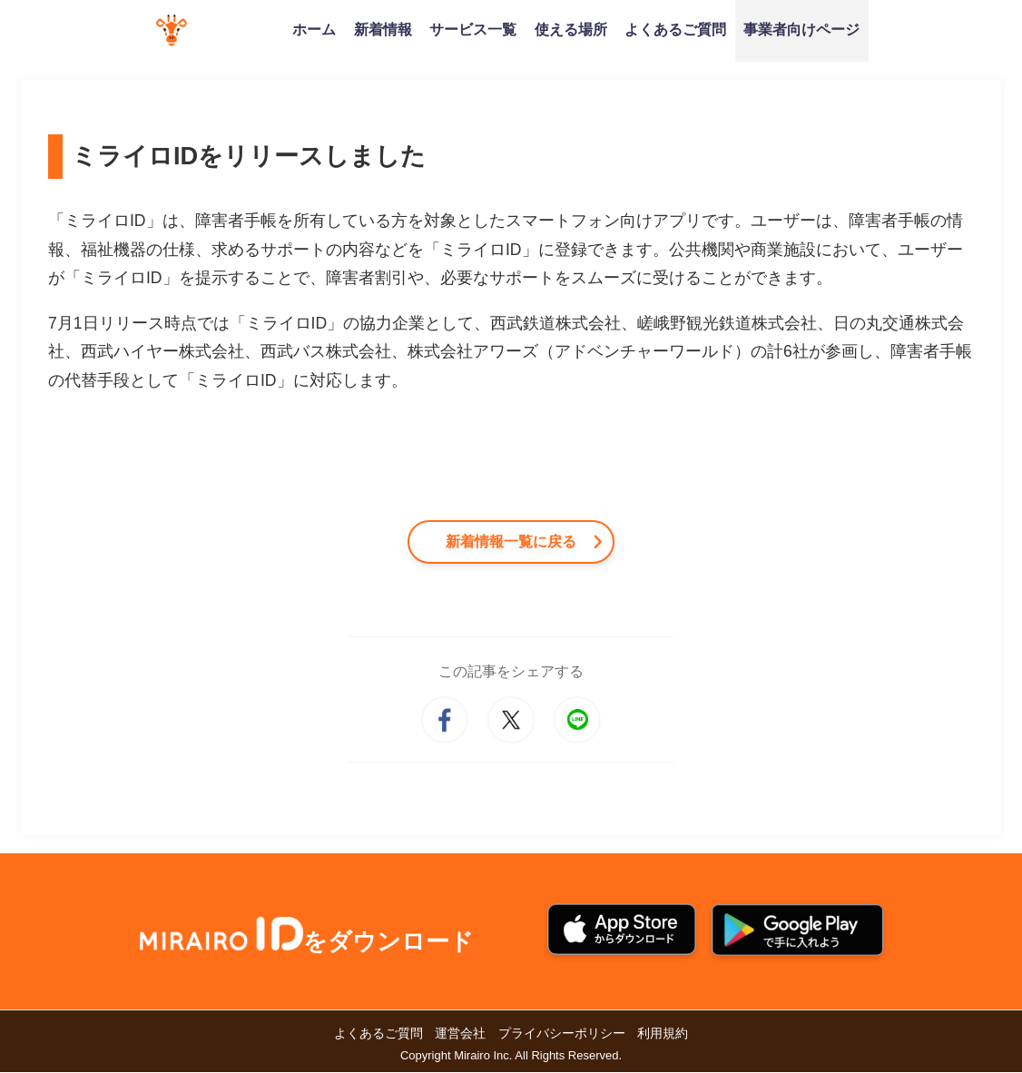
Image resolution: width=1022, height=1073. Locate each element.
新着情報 (383, 29)
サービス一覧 (472, 29)
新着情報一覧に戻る (511, 541)
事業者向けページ (801, 29)
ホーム (314, 29)
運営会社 (460, 1034)
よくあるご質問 (675, 29)
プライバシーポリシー (561, 1034)
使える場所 (571, 29)
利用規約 (662, 1034)
